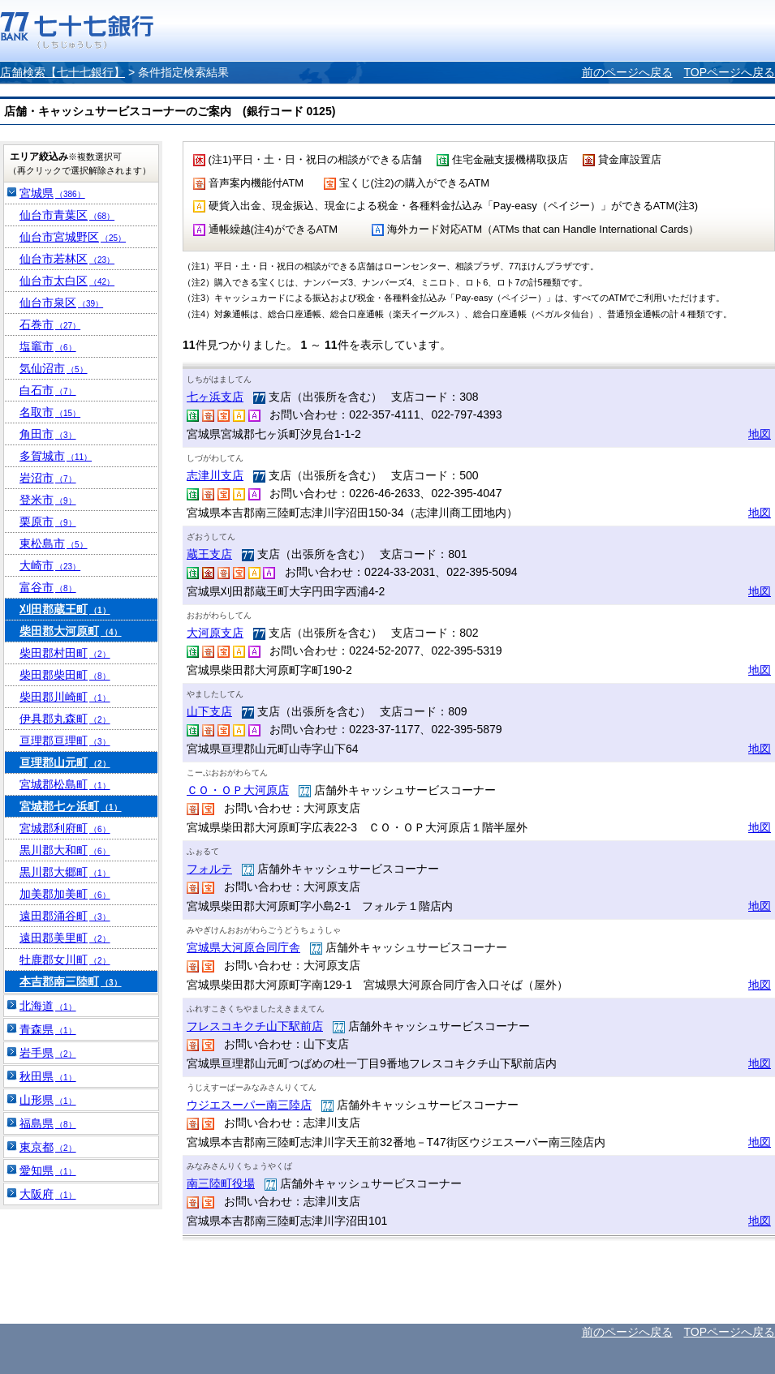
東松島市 (53, 543)
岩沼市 (47, 477)
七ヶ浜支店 (215, 396)
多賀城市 (55, 455)
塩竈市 (47, 346)
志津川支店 (215, 475)
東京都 (47, 1146)
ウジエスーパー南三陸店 (249, 1104)
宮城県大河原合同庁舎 (243, 947)
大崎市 (49, 565)
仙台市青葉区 (66, 214)
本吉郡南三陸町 (70, 981)
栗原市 (47, 521)
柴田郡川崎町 (64, 696)
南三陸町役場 (221, 1183)
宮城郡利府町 (64, 828)
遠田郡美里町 (64, 937)
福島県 (47, 1123)
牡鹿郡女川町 (64, 959)
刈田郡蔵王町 (64, 609)
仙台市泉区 (61, 302)
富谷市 (47, 587)
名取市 (49, 412)
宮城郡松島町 (64, 784)
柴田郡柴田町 (64, 674)
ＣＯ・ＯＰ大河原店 (238, 790)
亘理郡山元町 (64, 762)
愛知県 (47, 1170)
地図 (759, 433)
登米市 (47, 499)
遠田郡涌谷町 (64, 915)
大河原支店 (215, 632)
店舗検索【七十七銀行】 (62, 72)
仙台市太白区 (66, 280)
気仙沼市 (53, 368)
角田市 (47, 433)
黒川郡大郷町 (64, 871)
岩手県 (47, 1052)
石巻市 (49, 324)
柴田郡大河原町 (70, 631)
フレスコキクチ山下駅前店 (255, 1026)
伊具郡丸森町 (64, 718)
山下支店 (209, 711)
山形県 (47, 1099)
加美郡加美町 (64, 893)
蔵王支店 (209, 553)
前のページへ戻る (627, 72)
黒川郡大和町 (64, 850)
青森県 (47, 1029)
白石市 (47, 390)
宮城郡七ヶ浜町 (70, 806)
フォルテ (209, 868)
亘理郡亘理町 (64, 740)
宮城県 (52, 193)
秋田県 (47, 1076)
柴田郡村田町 (64, 652)
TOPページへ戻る (729, 72)
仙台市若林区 (66, 258)
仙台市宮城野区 (72, 236)
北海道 (47, 1005)
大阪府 (47, 1193)
